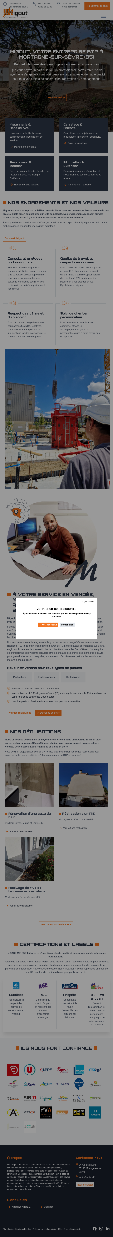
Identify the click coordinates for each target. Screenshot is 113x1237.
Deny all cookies (87, 602)
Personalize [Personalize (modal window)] (67, 624)
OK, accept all (48, 624)
